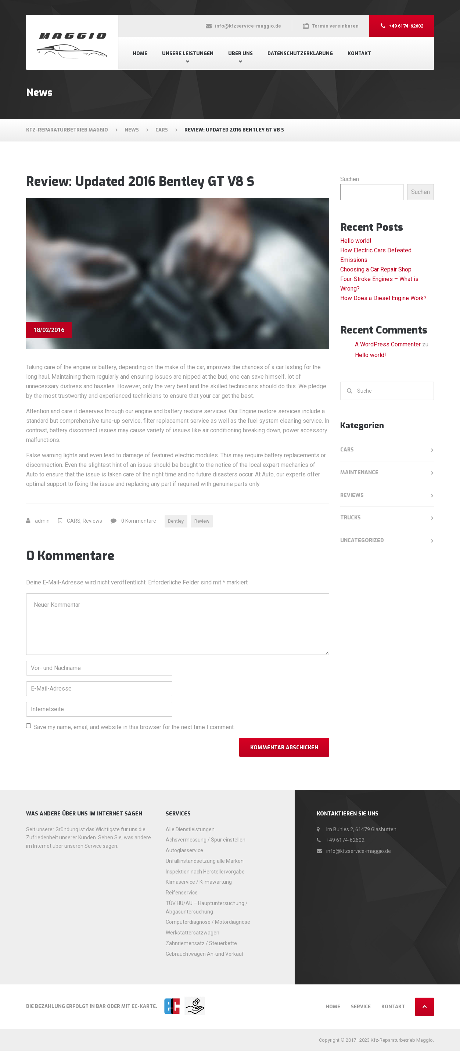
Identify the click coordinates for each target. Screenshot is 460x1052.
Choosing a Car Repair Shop (376, 269)
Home (140, 53)
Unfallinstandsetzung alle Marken (205, 862)
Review (205, 522)
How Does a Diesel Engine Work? (383, 298)
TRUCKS (350, 517)
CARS (73, 522)
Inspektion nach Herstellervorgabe (205, 872)
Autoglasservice (184, 851)
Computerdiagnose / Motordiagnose (208, 923)
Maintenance (359, 472)
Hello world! (355, 240)
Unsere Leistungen (187, 53)
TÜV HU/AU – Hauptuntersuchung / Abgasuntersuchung (207, 908)
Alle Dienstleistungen (190, 830)
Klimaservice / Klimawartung (199, 883)
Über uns (240, 53)
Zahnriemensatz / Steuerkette (201, 944)
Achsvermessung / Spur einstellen (205, 841)
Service (361, 1008)
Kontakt (359, 53)
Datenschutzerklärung (300, 53)
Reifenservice (182, 894)
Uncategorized (362, 540)
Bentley (177, 522)
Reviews (92, 522)
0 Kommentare (138, 522)
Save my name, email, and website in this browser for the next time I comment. (134, 728)
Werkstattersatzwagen (192, 934)
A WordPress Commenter (388, 344)
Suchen (349, 179)
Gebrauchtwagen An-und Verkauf (205, 955)
